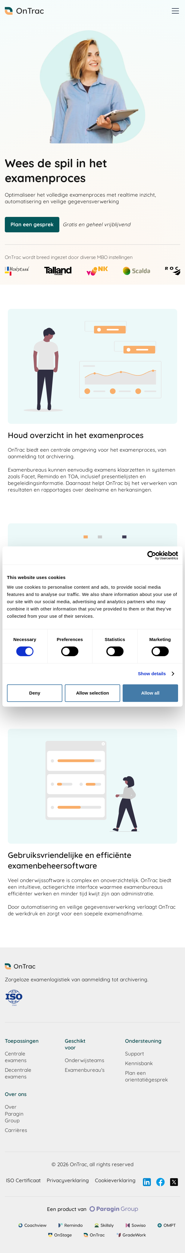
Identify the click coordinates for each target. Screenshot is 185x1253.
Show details (152, 673)
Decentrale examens (17, 1073)
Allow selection (92, 692)
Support (134, 1053)
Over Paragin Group (14, 1113)
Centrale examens (16, 1056)
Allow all (150, 692)
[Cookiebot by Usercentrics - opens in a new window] (151, 555)
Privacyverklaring (68, 1180)
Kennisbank (137, 1063)
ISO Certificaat (23, 1180)
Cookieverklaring (115, 1180)
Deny (34, 692)
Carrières (16, 1130)
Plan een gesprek (32, 224)
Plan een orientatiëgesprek (137, 1076)
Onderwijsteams (77, 1060)
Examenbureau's (77, 1070)
